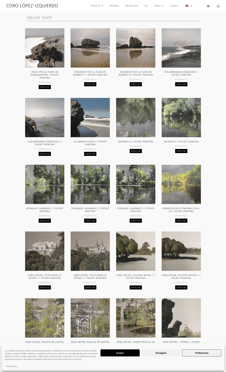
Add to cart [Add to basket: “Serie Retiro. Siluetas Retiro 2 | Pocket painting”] (181, 287)
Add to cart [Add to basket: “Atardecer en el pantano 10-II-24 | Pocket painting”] (181, 221)
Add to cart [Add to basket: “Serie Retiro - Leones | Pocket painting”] (181, 354)
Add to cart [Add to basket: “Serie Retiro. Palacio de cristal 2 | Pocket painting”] (90, 354)
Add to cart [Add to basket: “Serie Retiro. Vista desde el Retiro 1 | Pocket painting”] (44, 287)
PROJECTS (97, 6)
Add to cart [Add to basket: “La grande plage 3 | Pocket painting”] (90, 154)
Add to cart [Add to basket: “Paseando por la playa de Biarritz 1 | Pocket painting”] (90, 84)
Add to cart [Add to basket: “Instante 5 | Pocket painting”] (135, 151)
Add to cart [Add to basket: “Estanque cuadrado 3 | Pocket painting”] (135, 221)
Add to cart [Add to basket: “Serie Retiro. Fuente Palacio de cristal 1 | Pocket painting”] (135, 354)
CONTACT (174, 6)
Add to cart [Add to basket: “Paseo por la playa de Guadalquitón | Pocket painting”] (44, 87)
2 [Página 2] (109, 366)
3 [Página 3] (116, 366)
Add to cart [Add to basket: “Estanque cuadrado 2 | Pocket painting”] (90, 221)
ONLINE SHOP (131, 6)
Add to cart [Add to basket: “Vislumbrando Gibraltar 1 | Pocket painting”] (181, 84)
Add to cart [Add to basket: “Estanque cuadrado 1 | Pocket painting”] (44, 221)
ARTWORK (114, 6)
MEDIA (158, 6)
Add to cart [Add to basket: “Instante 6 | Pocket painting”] (181, 151)
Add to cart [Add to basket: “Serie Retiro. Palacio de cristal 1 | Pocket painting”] (44, 354)
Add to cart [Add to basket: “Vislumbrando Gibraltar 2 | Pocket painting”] (44, 154)
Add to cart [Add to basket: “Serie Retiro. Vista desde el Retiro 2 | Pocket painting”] (90, 287)
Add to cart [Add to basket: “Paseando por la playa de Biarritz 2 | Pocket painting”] (135, 84)
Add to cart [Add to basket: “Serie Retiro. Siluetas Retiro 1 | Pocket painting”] (135, 287)
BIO (146, 6)
